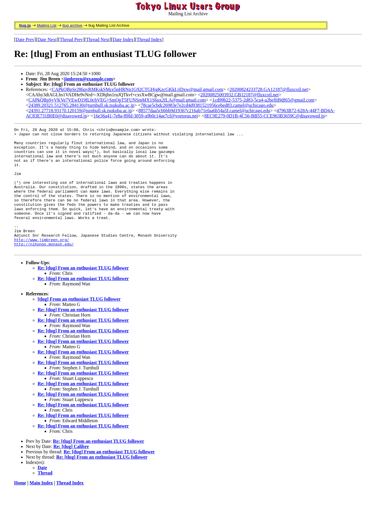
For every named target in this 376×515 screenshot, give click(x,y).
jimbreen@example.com (88, 78)
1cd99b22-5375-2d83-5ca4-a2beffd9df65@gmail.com (263, 99)
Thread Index (149, 39)
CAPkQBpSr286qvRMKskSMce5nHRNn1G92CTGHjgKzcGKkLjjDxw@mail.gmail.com (137, 89)
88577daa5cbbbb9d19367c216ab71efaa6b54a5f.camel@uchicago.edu (204, 110)
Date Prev (25, 39)
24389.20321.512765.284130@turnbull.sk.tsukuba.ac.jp (81, 105)
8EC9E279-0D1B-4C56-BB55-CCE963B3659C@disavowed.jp (264, 115)
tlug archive (72, 25)
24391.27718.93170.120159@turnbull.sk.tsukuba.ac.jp (80, 110)
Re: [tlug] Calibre (71, 471)
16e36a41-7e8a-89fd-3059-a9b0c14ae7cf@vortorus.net (145, 115)
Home (20, 507)
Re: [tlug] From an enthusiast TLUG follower (83, 292)
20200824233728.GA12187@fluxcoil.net (268, 89)
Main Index (41, 507)
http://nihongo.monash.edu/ (44, 267)
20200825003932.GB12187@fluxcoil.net (239, 94)
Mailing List (46, 25)
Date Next (47, 39)
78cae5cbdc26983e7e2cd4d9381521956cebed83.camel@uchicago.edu (207, 105)
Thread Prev (71, 39)
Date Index (123, 39)
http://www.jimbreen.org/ (41, 262)
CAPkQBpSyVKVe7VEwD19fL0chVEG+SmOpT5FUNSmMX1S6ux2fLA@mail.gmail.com (117, 99)
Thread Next (98, 39)
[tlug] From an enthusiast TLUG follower (79, 323)
